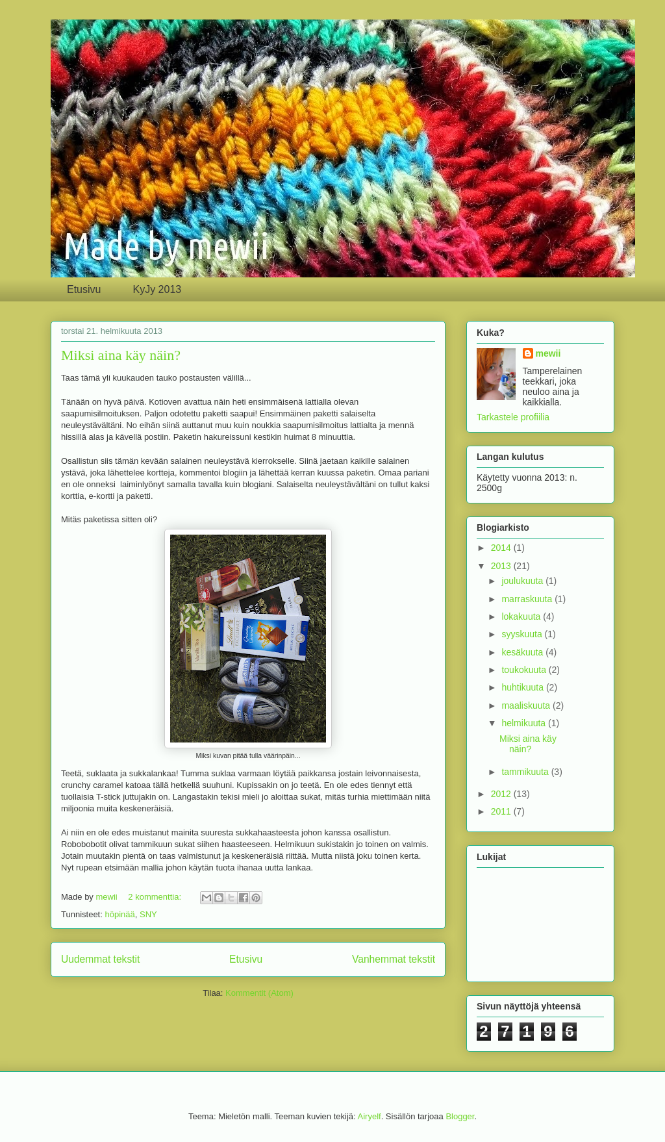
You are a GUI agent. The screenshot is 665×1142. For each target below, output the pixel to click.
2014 (502, 547)
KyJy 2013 (156, 289)
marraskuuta (528, 599)
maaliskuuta (527, 705)
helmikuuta (524, 723)
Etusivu (84, 289)
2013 (502, 566)
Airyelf (369, 1116)
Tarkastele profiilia (513, 417)
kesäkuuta (523, 652)
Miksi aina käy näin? (121, 355)
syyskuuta (522, 634)
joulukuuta (523, 581)
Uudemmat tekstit (100, 959)
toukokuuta (524, 670)
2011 (502, 811)
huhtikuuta (523, 687)
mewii (548, 353)
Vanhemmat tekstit (393, 959)
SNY (148, 914)
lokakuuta (522, 616)
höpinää (119, 914)
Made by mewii (208, 72)
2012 (502, 794)
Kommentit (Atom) (259, 993)
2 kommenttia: (155, 897)
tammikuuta (526, 772)
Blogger (459, 1116)
